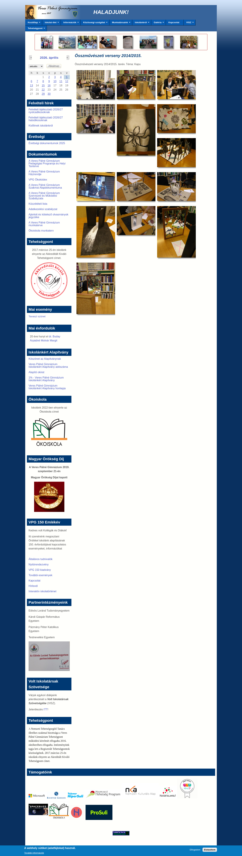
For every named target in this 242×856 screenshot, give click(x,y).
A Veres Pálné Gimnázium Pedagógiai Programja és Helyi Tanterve (47, 163)
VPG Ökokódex (38, 179)
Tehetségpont (35, 29)
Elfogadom (195, 850)
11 (60, 81)
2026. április (49, 57)
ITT (46, 709)
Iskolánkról (140, 23)
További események (40, 575)
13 (31, 85)
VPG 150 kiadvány (40, 569)
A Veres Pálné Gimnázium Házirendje (44, 173)
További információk (34, 853)
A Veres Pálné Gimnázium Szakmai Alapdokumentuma (45, 186)
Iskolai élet (50, 23)
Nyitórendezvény (39, 564)
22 (43, 89)
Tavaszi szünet (37, 316)
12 (66, 81)
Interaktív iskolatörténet (42, 591)
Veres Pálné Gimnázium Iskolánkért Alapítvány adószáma (48, 365)
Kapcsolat (173, 22)
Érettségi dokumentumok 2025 (47, 143)
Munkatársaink (119, 23)
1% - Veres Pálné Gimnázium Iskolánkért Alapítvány (46, 379)
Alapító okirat (36, 372)
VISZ (189, 23)
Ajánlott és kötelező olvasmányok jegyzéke (48, 216)
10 (54, 81)
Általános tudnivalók (40, 559)
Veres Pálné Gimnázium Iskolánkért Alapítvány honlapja (47, 387)
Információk (70, 23)
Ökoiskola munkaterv (41, 230)
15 (43, 85)
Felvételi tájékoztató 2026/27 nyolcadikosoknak (46, 111)
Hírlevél (33, 586)
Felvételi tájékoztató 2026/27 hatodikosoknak (46, 119)
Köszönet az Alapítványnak (45, 358)
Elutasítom (209, 850)
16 (49, 85)
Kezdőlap (32, 23)
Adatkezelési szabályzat (43, 209)
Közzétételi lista (38, 203)
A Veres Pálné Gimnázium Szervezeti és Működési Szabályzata (44, 196)
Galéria (157, 23)
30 (49, 93)
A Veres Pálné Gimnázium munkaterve (44, 224)
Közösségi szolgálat (94, 23)
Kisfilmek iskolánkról (41, 125)
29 (43, 93)
